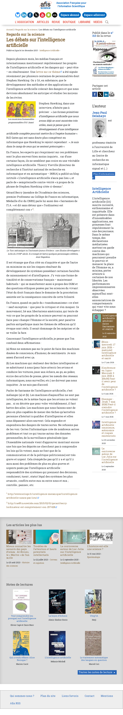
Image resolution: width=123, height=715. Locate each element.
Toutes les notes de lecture (95, 672)
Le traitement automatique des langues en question (94, 658)
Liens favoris (70, 695)
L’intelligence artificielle (58, 657)
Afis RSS (15, 703)
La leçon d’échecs (58, 615)
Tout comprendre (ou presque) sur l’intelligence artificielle (22, 618)
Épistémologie (93, 557)
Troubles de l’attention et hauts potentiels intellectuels (45, 550)
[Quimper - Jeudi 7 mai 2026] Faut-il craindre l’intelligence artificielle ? (110, 406)
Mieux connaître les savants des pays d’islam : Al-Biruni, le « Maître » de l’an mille (18, 552)
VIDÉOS (97, 22)
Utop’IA (94, 615)
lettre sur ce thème (48, 71)
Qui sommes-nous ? (22, 695)
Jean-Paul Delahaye (99, 114)
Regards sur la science (26, 29)
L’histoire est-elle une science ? (97, 548)
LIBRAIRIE (84, 22)
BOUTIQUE (69, 22)
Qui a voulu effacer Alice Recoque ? (22, 658)
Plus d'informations (103, 173)
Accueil (10, 29)
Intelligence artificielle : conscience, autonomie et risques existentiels (109, 429)
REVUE (56, 22)
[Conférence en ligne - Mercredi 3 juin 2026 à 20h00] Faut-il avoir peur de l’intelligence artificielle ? (110, 378)
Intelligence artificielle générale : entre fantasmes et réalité (109, 322)
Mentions (107, 695)
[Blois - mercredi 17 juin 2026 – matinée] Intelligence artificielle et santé (109, 350)
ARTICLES (43, 22)
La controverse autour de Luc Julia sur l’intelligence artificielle (110, 455)
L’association (24, 22)
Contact (89, 695)
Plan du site (47, 695)
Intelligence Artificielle (49, 50)
